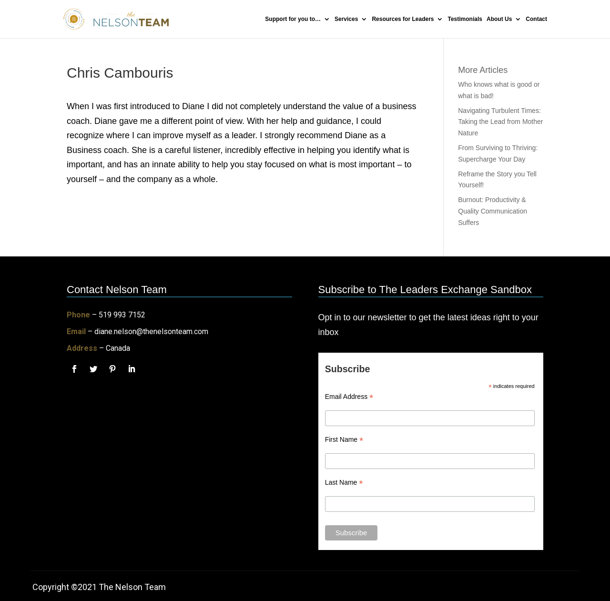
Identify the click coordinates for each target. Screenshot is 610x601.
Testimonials (465, 19)
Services (346, 19)
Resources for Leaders (403, 19)
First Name (344, 439)
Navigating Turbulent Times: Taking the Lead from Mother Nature (500, 122)
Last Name (344, 482)
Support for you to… (293, 19)
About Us (499, 19)
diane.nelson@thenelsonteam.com (151, 331)
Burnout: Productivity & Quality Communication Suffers (492, 211)
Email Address (349, 396)
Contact (536, 19)
